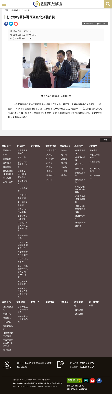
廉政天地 (78, 145)
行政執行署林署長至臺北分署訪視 (31, 17)
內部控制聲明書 (23, 236)
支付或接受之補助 (23, 203)
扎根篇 (64, 171)
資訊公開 (20, 145)
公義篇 (64, 150)
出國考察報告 (23, 182)
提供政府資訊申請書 (23, 217)
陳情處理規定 (8, 327)
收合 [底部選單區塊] (105, 140)
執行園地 (35, 145)
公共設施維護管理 (23, 260)
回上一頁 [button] (89, 23)
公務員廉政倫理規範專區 (80, 199)
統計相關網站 (95, 176)
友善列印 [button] (102, 23)
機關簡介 (6, 145)
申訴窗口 (7, 322)
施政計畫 (22, 157)
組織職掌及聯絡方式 (23, 151)
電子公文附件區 (94, 304)
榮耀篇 (64, 175)
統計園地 (93, 145)
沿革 (5, 154)
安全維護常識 (80, 174)
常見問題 (7, 313)
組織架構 (7, 158)
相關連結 (7, 349)
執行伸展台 (16, 10)
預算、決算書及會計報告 (23, 164)
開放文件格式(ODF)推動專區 (8, 343)
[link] (6, 24)
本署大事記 (8, 182)
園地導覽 (94, 150)
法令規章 (20, 302)
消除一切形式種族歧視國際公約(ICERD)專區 (23, 271)
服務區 (49, 171)
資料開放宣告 (18, 379)
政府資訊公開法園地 (23, 210)
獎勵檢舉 (49, 302)
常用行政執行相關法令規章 (23, 309)
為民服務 (6, 302)
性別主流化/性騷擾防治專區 (22, 174)
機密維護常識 (80, 181)
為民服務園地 (8, 308)
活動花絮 (64, 302)
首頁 (6, 10)
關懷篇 (64, 154)
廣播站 (49, 154)
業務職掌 (7, 163)
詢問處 (49, 163)
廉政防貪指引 (80, 217)
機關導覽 (7, 167)
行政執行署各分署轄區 (8, 172)
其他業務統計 (95, 162)
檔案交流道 (50, 145)
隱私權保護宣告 (44, 379)
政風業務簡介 (80, 151)
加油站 (49, 179)
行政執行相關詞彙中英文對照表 (23, 245)
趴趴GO (50, 175)
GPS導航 (50, 158)
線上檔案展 (51, 150)
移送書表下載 (79, 304)
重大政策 (7, 178)
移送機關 (79, 310)
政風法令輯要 (80, 158)
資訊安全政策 (30, 379)
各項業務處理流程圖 (8, 334)
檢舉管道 (79, 164)
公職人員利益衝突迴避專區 (80, 209)
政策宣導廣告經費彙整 (23, 253)
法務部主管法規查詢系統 (23, 319)
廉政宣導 (79, 168)
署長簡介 (7, 150)
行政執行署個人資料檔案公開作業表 (23, 227)
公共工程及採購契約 (23, 196)
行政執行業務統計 (95, 156)
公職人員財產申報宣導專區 (80, 189)
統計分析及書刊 (95, 169)
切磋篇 (64, 163)
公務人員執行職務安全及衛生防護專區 (23, 292)
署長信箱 (7, 317)
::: (2, 2)
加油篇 (26, 10)
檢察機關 (79, 314)
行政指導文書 (23, 189)
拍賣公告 (35, 302)
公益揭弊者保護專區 (23, 282)
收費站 (49, 167)
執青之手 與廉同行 (80, 224)
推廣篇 (64, 167)
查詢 (108, 4)
